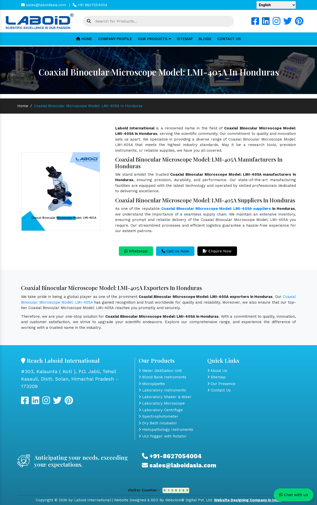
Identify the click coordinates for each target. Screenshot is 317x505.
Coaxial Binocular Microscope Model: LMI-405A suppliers (216, 208)
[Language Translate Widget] (276, 5)
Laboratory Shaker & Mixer (165, 397)
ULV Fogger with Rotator (163, 436)
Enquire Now (217, 251)
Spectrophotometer (158, 416)
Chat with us (293, 494)
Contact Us (229, 39)
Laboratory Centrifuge (161, 410)
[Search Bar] (88, 21)
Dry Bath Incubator (158, 423)
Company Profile (115, 39)
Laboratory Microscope (162, 403)
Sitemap (185, 39)
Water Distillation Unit (160, 370)
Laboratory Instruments (162, 390)
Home (84, 39)
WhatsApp (136, 251)
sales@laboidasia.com (43, 5)
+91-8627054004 (172, 456)
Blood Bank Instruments (162, 377)
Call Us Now (175, 251)
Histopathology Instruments (166, 429)
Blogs (205, 39)
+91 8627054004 (90, 5)
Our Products (154, 39)
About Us (217, 370)
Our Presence (221, 384)
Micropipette (152, 384)
